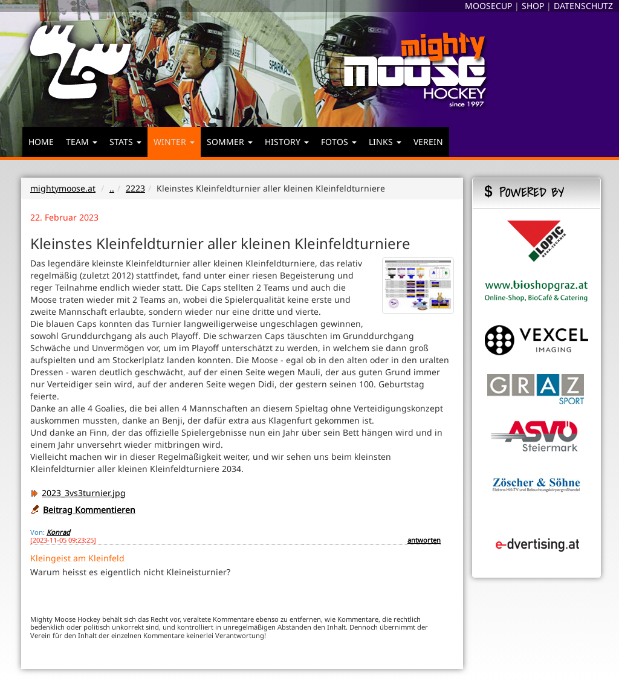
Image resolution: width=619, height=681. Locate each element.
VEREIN (428, 141)
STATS (125, 141)
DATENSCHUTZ (583, 5)
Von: (37, 532)
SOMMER (230, 141)
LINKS (385, 141)
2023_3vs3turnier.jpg (78, 493)
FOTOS (339, 141)
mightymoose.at (63, 188)
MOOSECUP (488, 5)
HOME (41, 141)
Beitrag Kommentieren (89, 509)
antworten (424, 539)
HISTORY (287, 141)
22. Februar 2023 (64, 217)
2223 (135, 188)
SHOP (533, 5)
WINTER (174, 141)
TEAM (81, 141)
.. (111, 188)
